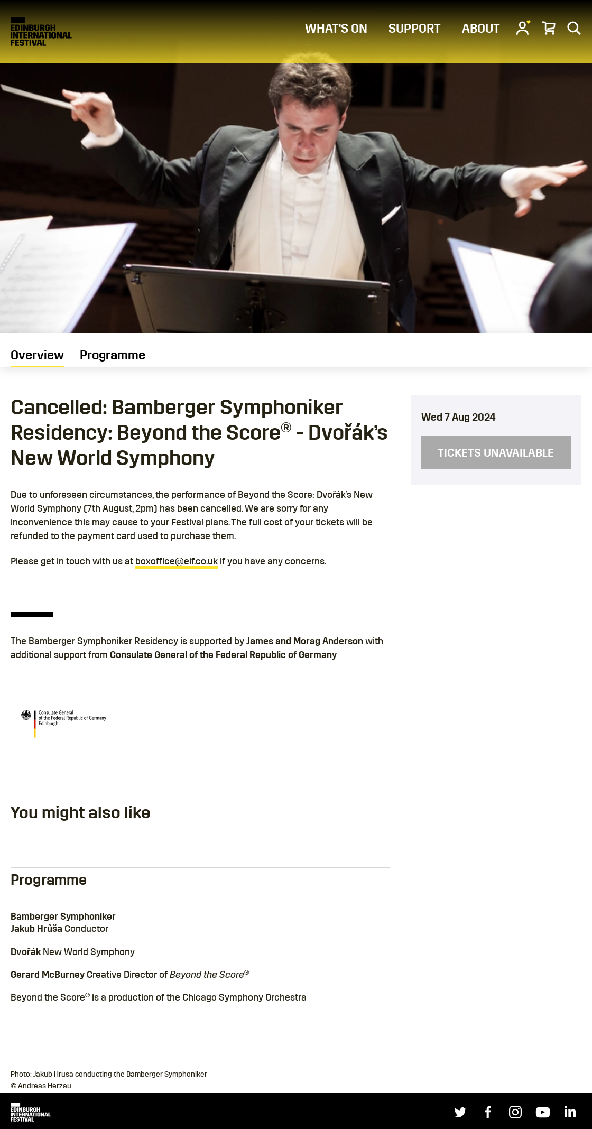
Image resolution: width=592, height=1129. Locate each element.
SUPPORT (414, 28)
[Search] (574, 27)
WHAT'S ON (336, 28)
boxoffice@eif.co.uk (176, 561)
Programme (112, 355)
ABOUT (481, 28)
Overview (37, 355)
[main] (296, 534)
